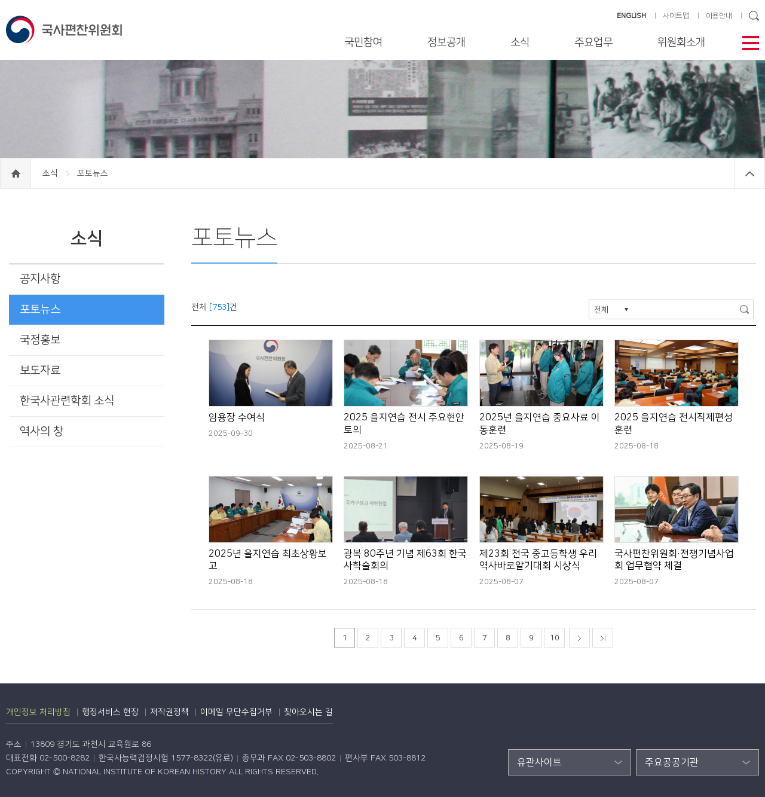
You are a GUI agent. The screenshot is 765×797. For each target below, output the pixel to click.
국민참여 (363, 42)
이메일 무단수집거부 (236, 712)
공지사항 (40, 279)
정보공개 (446, 42)
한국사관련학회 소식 (67, 401)
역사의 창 (41, 431)
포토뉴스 (40, 309)
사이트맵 (676, 16)
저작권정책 (169, 712)
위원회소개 (681, 42)
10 (554, 638)
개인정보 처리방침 (38, 712)
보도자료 (40, 370)
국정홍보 (40, 340)
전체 (601, 310)
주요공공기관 (672, 762)
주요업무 (593, 42)
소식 (520, 42)
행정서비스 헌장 (110, 712)
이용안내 (719, 16)
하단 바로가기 (0, 0)
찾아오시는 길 (308, 712)
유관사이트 (539, 762)
